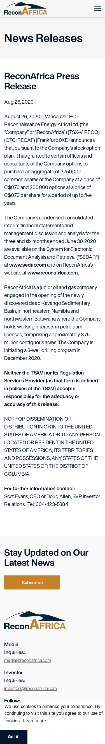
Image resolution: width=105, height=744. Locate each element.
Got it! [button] (14, 736)
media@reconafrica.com (27, 660)
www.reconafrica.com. (53, 272)
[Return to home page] (25, 8)
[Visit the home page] (35, 627)
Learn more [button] (34, 720)
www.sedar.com (27, 264)
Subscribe (32, 582)
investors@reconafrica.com (30, 688)
